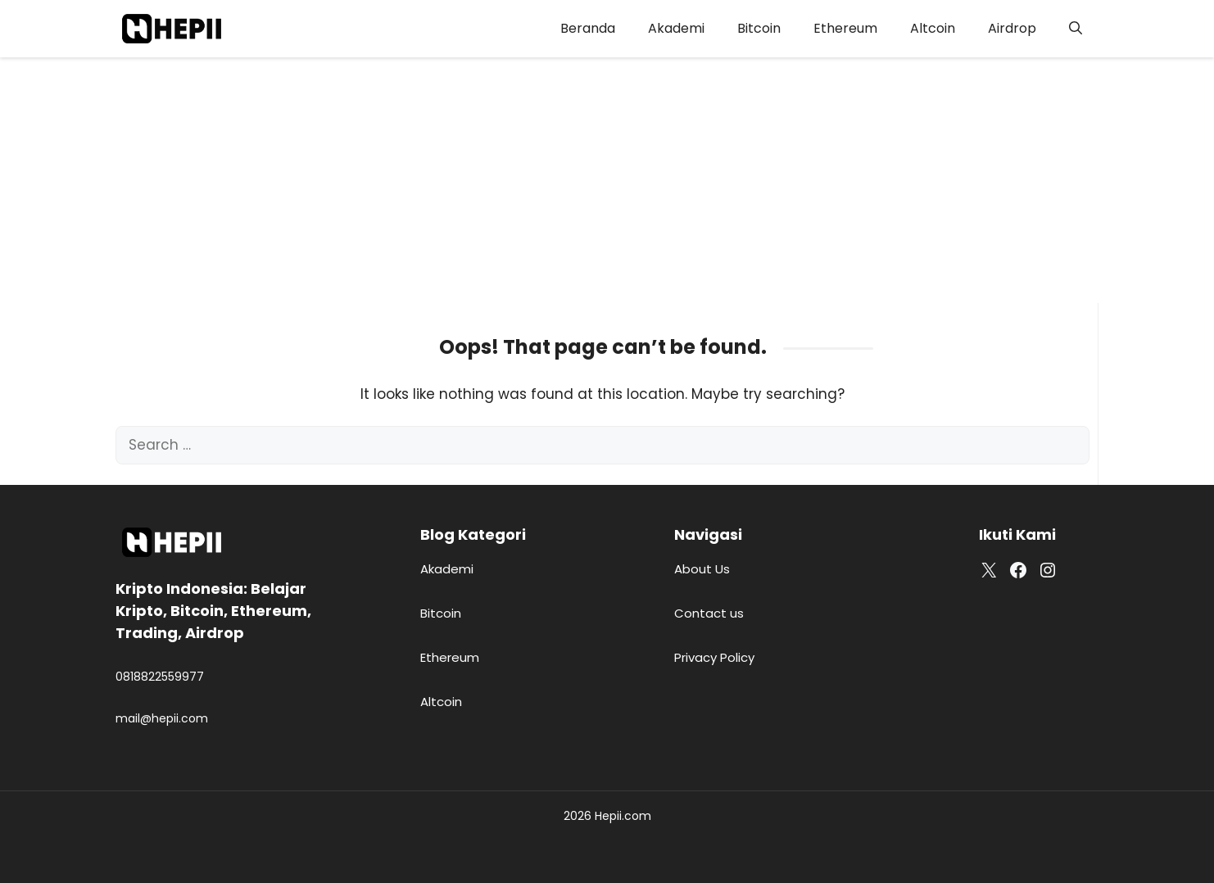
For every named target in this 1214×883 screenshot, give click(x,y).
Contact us (709, 613)
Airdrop (1012, 28)
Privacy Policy (714, 657)
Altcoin (932, 28)
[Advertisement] (607, 180)
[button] (1075, 28)
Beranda (587, 28)
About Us (702, 568)
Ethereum (845, 28)
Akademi (676, 28)
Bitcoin (759, 28)
